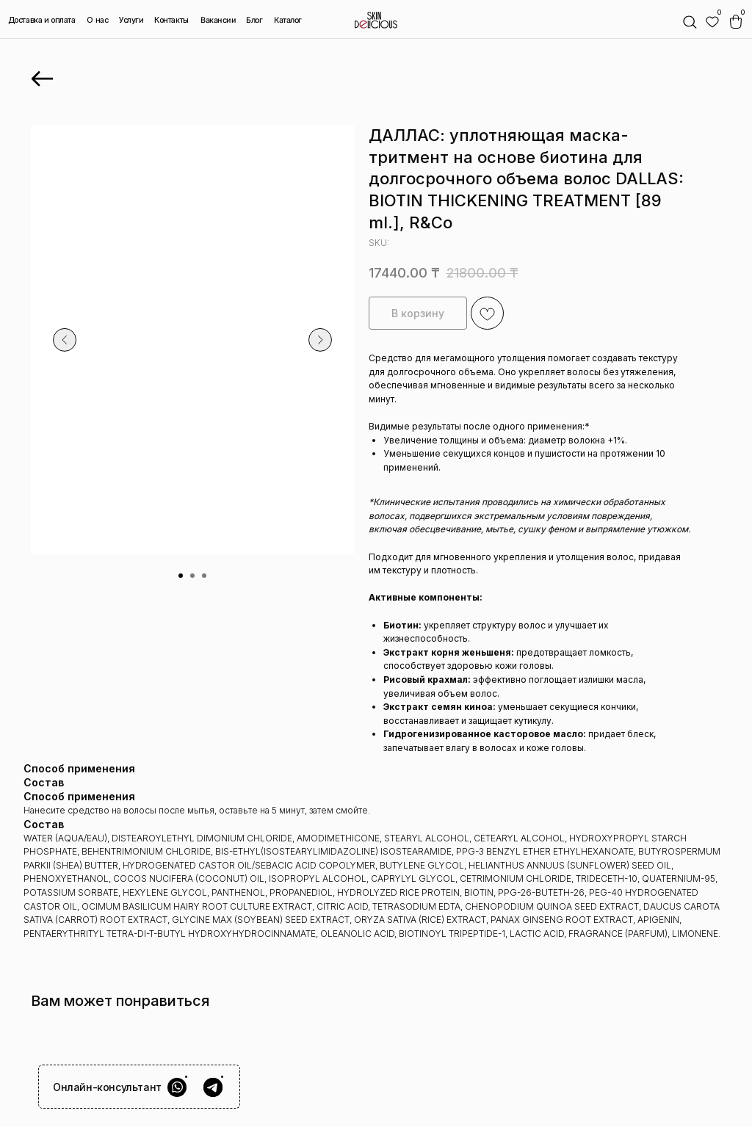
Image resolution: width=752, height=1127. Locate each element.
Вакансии (218, 20)
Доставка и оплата (42, 20)
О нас (97, 20)
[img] (712, 22)
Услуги (131, 20)
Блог (254, 20)
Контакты (171, 20)
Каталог (288, 20)
